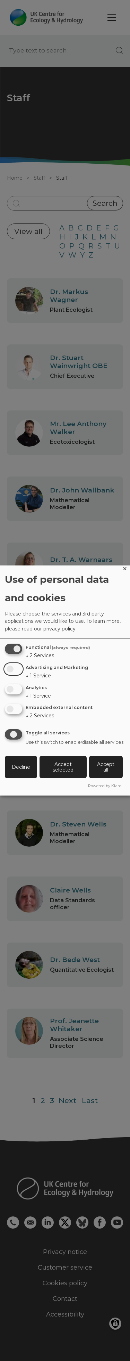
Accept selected (63, 767)
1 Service (38, 675)
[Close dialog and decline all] (125, 569)
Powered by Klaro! (105, 785)
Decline (21, 767)
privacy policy (59, 629)
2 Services (40, 655)
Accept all (105, 767)
